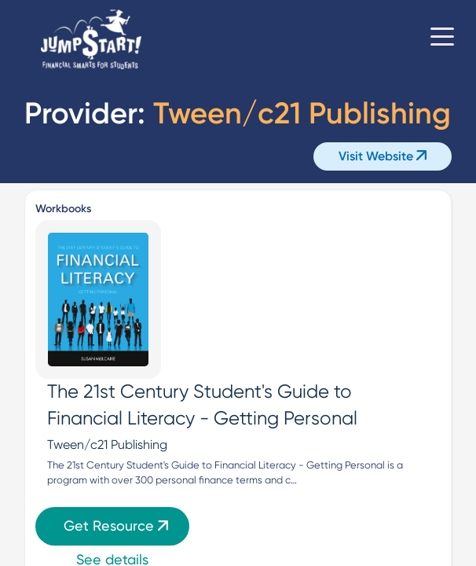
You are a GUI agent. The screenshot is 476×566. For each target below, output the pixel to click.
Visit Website (383, 156)
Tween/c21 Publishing (107, 444)
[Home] (91, 39)
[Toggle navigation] (442, 39)
